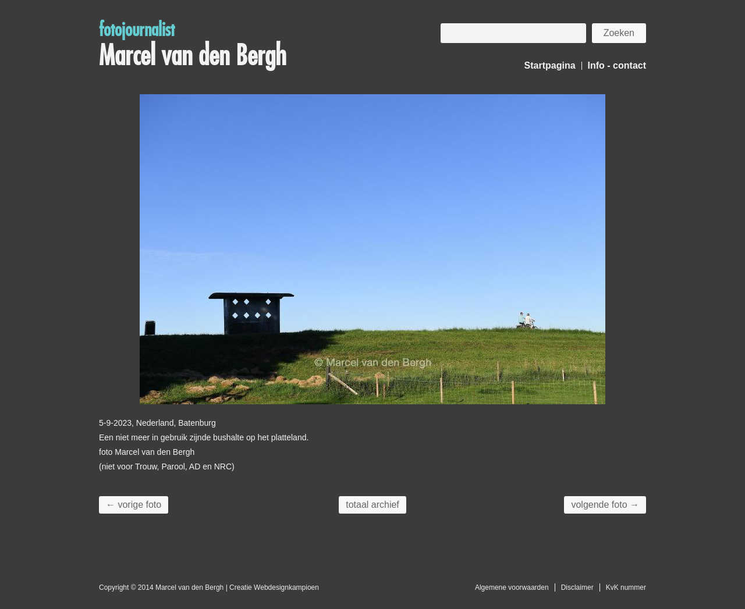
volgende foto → (605, 505)
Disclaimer (577, 587)
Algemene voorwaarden (512, 587)
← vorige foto (133, 505)
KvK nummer (626, 587)
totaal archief (372, 505)
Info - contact (617, 65)
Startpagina (550, 65)
